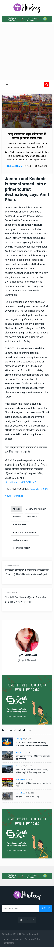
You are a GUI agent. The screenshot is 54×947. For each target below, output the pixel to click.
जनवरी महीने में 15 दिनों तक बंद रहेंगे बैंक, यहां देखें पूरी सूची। (33, 784)
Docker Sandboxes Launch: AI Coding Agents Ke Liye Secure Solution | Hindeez (32, 744)
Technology (19, 739)
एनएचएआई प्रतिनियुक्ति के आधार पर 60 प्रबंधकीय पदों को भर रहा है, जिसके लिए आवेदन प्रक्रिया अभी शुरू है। (27, 572)
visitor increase (20, 540)
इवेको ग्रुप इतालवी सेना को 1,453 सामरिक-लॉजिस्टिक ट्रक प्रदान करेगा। (33, 757)
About (6, 939)
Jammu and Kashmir (36, 508)
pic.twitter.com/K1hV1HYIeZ (20, 482)
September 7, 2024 (39, 489)
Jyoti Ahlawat (27, 655)
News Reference (14, 496)
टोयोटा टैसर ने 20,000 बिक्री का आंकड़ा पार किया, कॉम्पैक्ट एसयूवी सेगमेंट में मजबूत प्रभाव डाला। (32, 771)
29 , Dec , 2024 (27, 752)
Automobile (19, 752)
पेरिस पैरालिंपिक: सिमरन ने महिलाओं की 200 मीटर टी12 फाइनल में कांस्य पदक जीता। (25, 600)
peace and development (25, 532)
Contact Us (8, 943)
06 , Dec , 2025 (27, 739)
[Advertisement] (27, 52)
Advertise (17, 939)
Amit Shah (32, 516)
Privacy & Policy (32, 939)
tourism (17, 516)
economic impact (21, 547)
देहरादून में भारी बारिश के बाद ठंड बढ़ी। (28, 796)
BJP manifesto (20, 524)
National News (20, 779)
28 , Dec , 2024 (30, 793)
